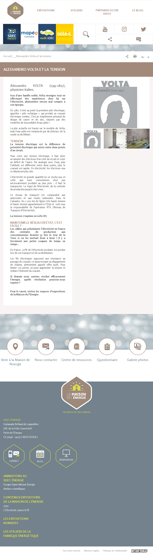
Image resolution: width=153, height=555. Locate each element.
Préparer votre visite (107, 12)
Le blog (137, 10)
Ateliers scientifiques (14, 488)
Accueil (7, 56)
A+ (142, 57)
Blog (40, 456)
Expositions (46, 10)
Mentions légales (91, 550)
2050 (6, 505)
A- (149, 57)
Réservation (66, 455)
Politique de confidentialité (115, 550)
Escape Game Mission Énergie (19, 484)
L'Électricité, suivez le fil (16, 510)
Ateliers (77, 10)
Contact (14, 456)
